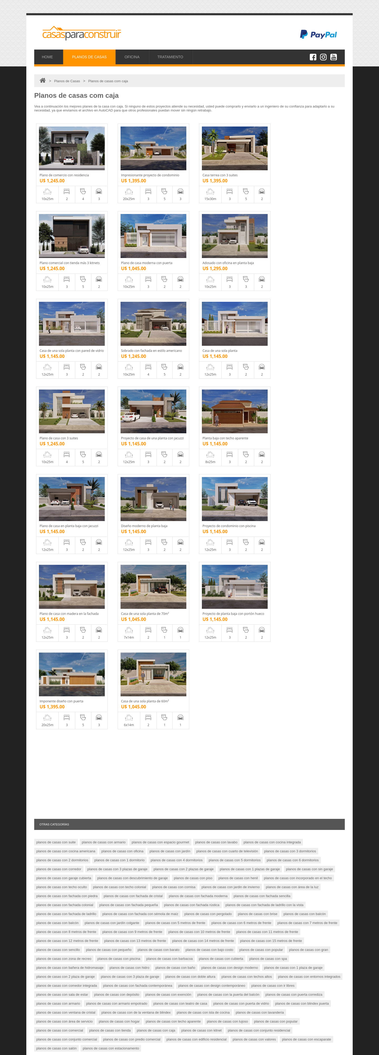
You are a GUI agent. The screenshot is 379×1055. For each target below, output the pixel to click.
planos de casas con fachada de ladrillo (66, 739)
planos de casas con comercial (59, 855)
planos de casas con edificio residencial (197, 864)
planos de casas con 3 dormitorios (290, 676)
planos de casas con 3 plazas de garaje (117, 694)
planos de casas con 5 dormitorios (235, 685)
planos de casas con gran (308, 774)
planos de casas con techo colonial (119, 712)
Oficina (47, 1012)
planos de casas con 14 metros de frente (203, 765)
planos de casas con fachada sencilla (262, 721)
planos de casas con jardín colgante (112, 748)
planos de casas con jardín (169, 676)
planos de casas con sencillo (58, 774)
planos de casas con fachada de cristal (133, 721)
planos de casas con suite (56, 667)
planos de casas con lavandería (260, 837)
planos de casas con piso (193, 703)
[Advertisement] (189, 599)
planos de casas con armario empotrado (116, 828)
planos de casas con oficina (122, 676)
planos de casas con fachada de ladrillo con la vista (264, 730)
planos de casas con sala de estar (62, 819)
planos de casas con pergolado (208, 739)
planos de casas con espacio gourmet (160, 667)
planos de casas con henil (238, 703)
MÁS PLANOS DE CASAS (315, 889)
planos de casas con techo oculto (61, 712)
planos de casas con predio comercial (132, 864)
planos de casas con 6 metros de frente (241, 748)
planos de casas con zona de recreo (63, 783)
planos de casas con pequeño (109, 774)
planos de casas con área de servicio (64, 846)
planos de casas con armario (104, 667)
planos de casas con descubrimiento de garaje (132, 703)
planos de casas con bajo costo (209, 774)
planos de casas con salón (56, 873)
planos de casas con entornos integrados (309, 801)
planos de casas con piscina (118, 783)
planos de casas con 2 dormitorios (62, 685)
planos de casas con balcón (304, 739)
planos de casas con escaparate (306, 864)
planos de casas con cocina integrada (272, 667)
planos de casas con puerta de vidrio (241, 828)
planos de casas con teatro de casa (180, 828)
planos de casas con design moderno (229, 792)
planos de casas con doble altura (190, 801)
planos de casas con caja (156, 855)
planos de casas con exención (168, 819)
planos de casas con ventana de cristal (65, 837)
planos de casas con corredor (58, 694)
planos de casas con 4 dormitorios (177, 685)
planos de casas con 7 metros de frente (307, 748)
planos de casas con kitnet (201, 855)
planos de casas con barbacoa (169, 783)
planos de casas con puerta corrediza (294, 819)
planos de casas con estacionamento (111, 873)
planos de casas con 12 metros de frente (67, 765)
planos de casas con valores (254, 864)
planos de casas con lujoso (227, 846)
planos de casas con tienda (110, 855)
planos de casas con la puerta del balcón (228, 819)
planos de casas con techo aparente (173, 846)
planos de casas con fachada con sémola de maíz (140, 739)
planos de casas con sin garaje (309, 694)
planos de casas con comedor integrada (66, 810)
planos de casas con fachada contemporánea (137, 810)
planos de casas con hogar (119, 846)
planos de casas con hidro (129, 792)
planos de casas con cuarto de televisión (227, 676)
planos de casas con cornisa (173, 712)
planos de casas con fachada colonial (64, 730)
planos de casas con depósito (116, 819)
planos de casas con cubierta (221, 783)
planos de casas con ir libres (273, 810)
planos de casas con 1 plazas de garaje (250, 694)
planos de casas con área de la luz (292, 712)
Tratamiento (51, 1018)
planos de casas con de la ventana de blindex (136, 837)
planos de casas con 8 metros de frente (66, 757)
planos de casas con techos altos (247, 801)
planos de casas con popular (261, 774)
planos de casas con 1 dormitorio (119, 685)
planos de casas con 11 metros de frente (267, 757)
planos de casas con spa (268, 783)
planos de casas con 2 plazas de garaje (183, 694)
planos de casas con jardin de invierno (231, 712)
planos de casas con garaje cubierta (63, 703)
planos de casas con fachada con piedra (67, 721)
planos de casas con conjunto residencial (259, 855)
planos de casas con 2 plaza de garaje (65, 801)
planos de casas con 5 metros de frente (175, 748)
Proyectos (49, 1006)
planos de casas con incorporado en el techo (298, 703)
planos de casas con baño (175, 792)
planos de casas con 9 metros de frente (132, 757)
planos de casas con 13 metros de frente (135, 765)
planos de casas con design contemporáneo (211, 810)
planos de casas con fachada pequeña (128, 730)
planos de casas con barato (158, 774)
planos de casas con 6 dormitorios (293, 685)
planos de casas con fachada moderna (198, 721)
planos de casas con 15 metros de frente (271, 765)
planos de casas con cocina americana (65, 676)
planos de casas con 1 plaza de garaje (293, 792)
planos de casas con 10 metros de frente (199, 757)
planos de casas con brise (257, 739)
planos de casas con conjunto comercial (66, 864)
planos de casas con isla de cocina (203, 837)
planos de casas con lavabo (216, 667)
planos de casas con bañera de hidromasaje (69, 792)
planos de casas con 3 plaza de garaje (130, 801)
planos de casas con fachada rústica (191, 730)
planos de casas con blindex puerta (302, 828)
